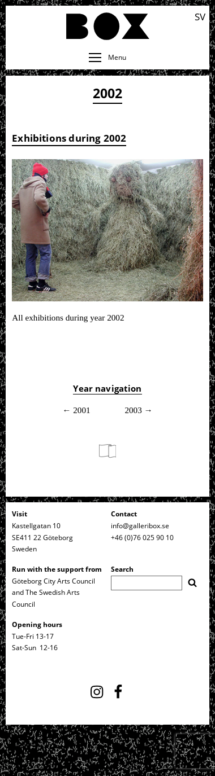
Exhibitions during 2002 (69, 137)
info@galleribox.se (140, 526)
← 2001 (76, 410)
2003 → (138, 410)
